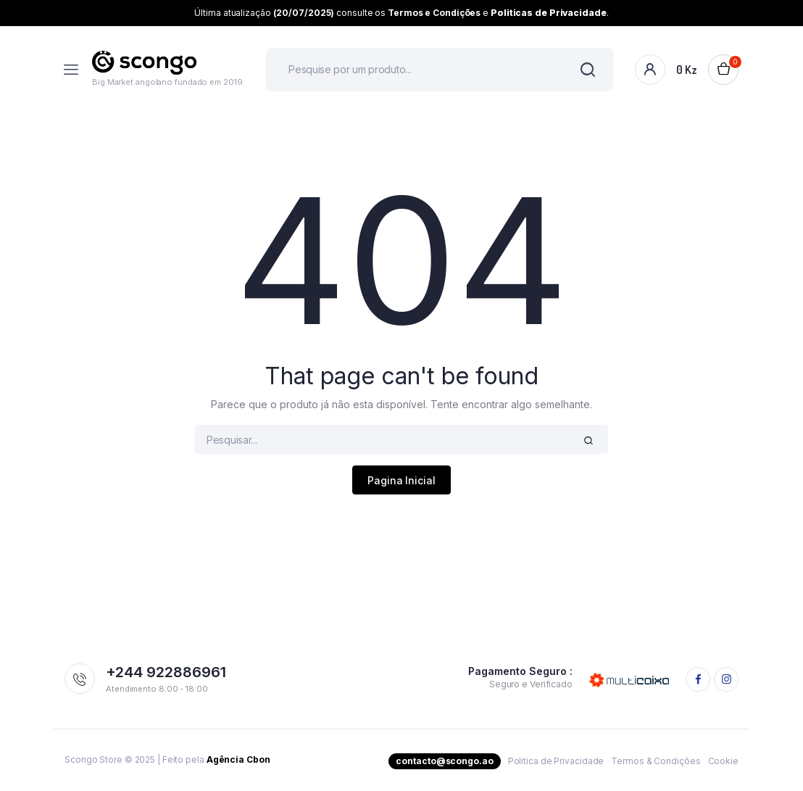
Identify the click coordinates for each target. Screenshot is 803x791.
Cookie (723, 760)
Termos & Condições (655, 760)
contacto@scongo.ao (444, 760)
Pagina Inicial (401, 480)
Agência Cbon (238, 759)
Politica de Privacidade (556, 760)
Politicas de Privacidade (549, 12)
